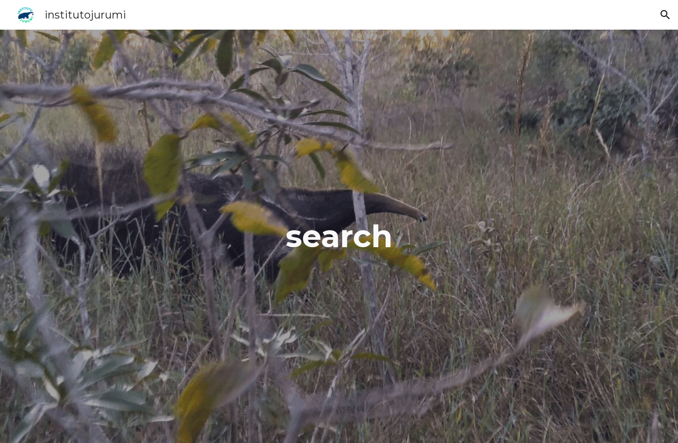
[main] (339, 236)
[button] (665, 15)
